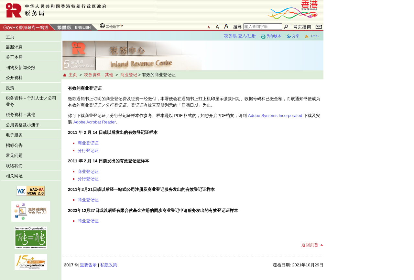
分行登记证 (88, 150)
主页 (10, 36)
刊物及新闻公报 (20, 67)
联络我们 (14, 165)
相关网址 (14, 175)
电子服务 (14, 135)
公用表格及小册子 (22, 124)
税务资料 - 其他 (98, 74)
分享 (292, 36)
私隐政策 (108, 264)
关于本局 (14, 57)
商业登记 (128, 74)
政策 (10, 88)
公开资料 (14, 77)
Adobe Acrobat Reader (94, 122)
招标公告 (14, 145)
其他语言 (113, 27)
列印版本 (271, 36)
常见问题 (14, 155)
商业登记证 (88, 143)
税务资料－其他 (20, 114)
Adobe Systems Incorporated (275, 115)
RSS (311, 36)
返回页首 (309, 244)
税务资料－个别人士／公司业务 (31, 101)
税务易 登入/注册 (240, 35)
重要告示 (88, 264)
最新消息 (14, 47)
